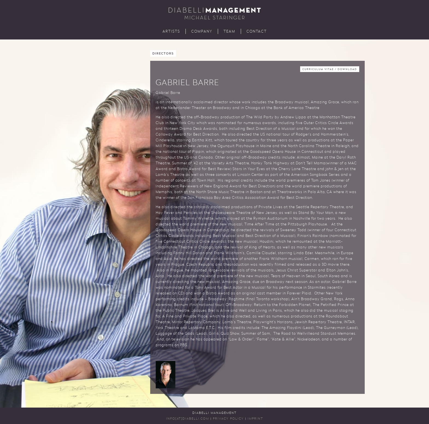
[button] (165, 374)
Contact (257, 31)
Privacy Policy (228, 418)
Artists (171, 31)
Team (229, 31)
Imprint (255, 418)
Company (201, 31)
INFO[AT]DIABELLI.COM (187, 418)
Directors (163, 53)
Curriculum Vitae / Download (329, 69)
